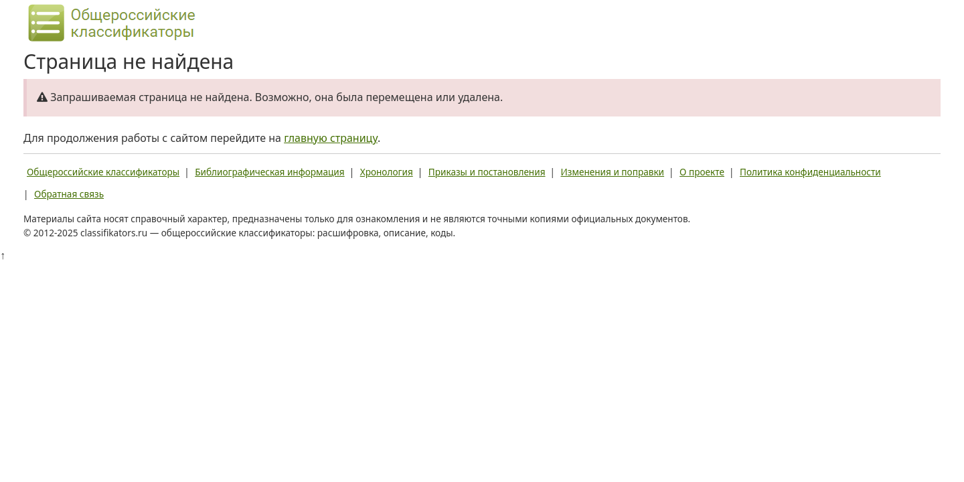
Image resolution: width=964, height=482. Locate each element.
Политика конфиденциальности (810, 171)
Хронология (386, 171)
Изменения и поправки (613, 171)
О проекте (701, 171)
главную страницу (331, 138)
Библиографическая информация (269, 171)
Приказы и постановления (487, 171)
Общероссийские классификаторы (103, 171)
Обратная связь (69, 193)
